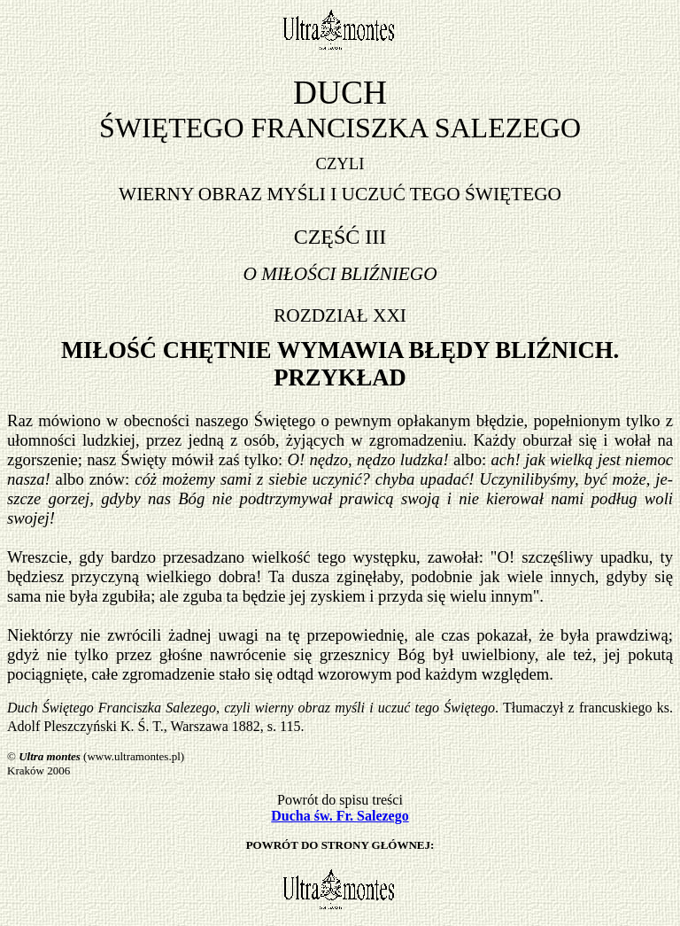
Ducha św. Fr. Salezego (339, 815)
